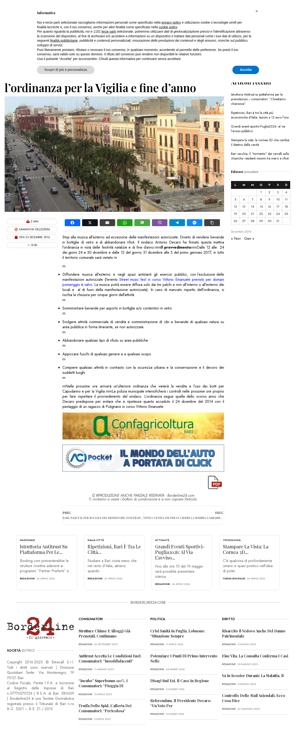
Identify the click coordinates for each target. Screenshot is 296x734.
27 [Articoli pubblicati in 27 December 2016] (244, 221)
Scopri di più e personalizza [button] (65, 70)
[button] (256, 11)
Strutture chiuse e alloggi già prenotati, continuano (104, 633)
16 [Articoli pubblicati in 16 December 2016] (269, 206)
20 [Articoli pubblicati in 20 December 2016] (244, 214)
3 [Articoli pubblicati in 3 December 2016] (278, 192)
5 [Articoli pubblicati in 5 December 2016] (235, 199)
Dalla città (96, 540)
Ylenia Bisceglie (234, 578)
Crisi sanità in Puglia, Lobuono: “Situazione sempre (177, 633)
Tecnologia (232, 540)
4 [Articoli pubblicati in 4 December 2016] (286, 192)
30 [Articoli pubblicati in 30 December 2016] (269, 221)
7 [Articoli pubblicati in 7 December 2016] (252, 199)
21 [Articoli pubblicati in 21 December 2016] (252, 214)
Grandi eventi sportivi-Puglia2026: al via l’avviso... (180, 552)
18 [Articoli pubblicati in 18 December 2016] (286, 206)
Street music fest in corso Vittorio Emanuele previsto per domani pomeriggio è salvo (143, 282)
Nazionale (27, 540)
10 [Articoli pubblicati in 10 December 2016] (278, 199)
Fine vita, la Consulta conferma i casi (255, 655)
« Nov (236, 238)
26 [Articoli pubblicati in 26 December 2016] (235, 221)
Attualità (162, 540)
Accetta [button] (246, 70)
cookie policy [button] (168, 27)
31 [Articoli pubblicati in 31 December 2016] (277, 221)
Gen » (249, 238)
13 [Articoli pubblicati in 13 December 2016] (243, 206)
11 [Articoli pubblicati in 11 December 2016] (286, 199)
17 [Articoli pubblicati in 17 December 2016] (277, 206)
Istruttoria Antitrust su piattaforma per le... (44, 549)
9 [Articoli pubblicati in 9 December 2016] (269, 199)
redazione (27, 578)
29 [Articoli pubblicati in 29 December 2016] (261, 221)
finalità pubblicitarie (64, 40)
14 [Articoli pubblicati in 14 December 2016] (252, 206)
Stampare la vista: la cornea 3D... (245, 549)
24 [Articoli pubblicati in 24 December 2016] (278, 214)
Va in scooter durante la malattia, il (253, 675)
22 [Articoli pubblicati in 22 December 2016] (261, 214)
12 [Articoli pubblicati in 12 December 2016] (235, 206)
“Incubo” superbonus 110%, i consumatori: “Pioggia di (103, 683)
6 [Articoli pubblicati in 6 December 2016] (244, 199)
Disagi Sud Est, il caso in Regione (179, 680)
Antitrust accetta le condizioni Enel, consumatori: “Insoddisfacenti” (110, 658)
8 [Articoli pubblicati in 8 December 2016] (261, 199)
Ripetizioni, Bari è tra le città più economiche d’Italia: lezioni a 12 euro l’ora (260, 115)
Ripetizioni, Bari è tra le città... (114, 549)
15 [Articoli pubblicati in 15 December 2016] (261, 206)
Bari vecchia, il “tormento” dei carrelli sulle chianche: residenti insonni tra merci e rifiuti (260, 156)
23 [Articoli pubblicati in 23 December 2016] (269, 214)
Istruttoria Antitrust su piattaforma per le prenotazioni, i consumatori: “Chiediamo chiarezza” (258, 99)
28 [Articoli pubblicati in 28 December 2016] (252, 221)
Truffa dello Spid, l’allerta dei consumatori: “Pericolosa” (105, 708)
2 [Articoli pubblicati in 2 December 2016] (269, 192)
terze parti (109, 31)
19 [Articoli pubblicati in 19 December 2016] (235, 214)
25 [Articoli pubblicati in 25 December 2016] (286, 214)
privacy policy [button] (171, 22)
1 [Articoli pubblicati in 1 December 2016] (261, 192)
